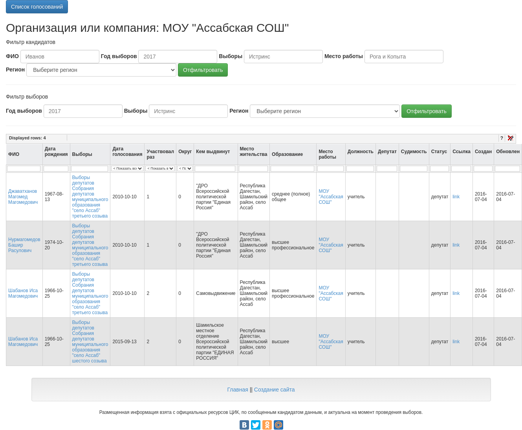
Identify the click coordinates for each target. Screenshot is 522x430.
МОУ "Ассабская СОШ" (331, 196)
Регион (15, 69)
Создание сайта (274, 389)
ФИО (12, 56)
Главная (237, 389)
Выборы (230, 56)
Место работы (343, 56)
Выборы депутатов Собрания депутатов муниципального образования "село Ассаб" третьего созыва (90, 197)
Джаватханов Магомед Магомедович (23, 196)
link (456, 196)
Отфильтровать (203, 70)
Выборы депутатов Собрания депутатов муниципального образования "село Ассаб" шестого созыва (90, 342)
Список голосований (37, 7)
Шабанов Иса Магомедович (23, 293)
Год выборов (119, 56)
